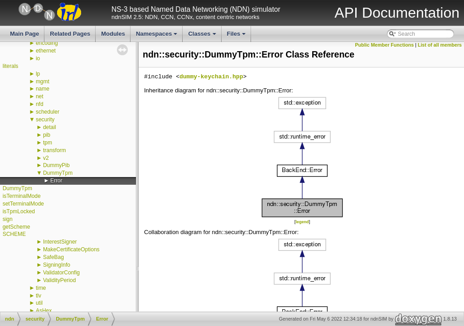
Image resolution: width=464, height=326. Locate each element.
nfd (40, 104)
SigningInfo (56, 265)
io (38, 58)
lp (38, 74)
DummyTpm (57, 173)
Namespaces (157, 36)
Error (56, 180)
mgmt (42, 81)
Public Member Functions (384, 45)
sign (8, 219)
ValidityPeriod (59, 280)
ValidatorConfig (61, 272)
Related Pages (70, 33)
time (41, 288)
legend (302, 222)
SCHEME (14, 234)
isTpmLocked (19, 211)
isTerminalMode (22, 196)
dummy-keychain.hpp (211, 77)
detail (49, 127)
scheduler (47, 112)
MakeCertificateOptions (71, 249)
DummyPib (56, 165)
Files (237, 36)
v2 (46, 158)
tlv (38, 295)
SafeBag (53, 257)
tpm (47, 142)
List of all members (440, 45)
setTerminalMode (23, 204)
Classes (202, 36)
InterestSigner (60, 242)
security (45, 119)
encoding (47, 43)
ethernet (46, 51)
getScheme (16, 227)
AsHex (44, 310)
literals (11, 66)
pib (46, 135)
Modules (113, 33)
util (39, 303)
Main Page (24, 33)
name (42, 89)
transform (54, 150)
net (40, 96)
